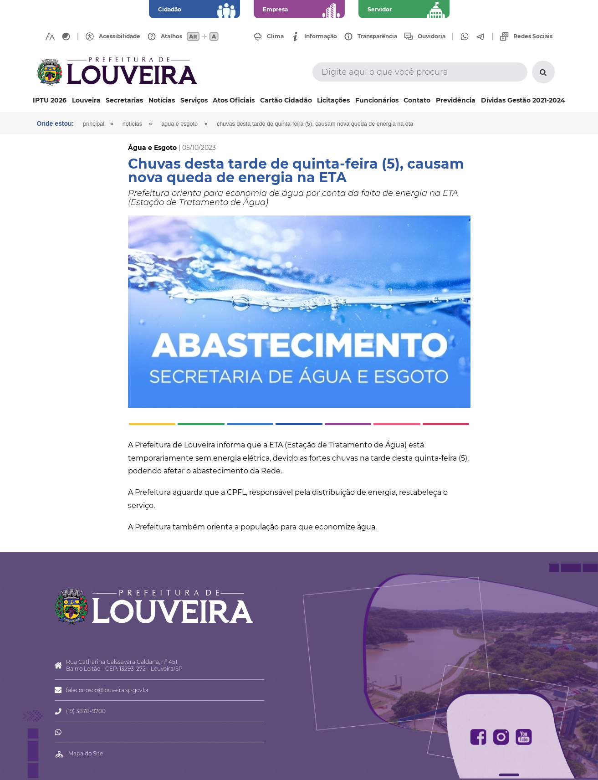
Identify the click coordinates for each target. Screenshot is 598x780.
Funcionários (377, 100)
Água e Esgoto (179, 124)
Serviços (194, 100)
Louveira (86, 100)
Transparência (377, 36)
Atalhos (171, 36)
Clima (275, 36)
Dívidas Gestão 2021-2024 (523, 100)
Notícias (161, 100)
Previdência (455, 100)
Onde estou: (55, 123)
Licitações (333, 100)
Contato (417, 100)
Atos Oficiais (234, 100)
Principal (93, 124)
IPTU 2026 (49, 100)
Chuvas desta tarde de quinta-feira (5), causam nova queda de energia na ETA (315, 124)
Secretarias (124, 100)
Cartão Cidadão (286, 100)
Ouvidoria (431, 36)
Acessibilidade (119, 36)
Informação (320, 36)
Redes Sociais (532, 36)
